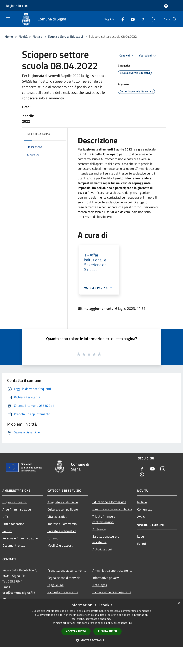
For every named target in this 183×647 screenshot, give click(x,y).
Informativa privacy (105, 577)
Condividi (127, 55)
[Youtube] (131, 19)
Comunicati (145, 509)
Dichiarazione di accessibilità (111, 592)
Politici (7, 531)
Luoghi (141, 536)
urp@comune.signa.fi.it (18, 592)
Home (9, 36)
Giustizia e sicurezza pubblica (112, 509)
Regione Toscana (17, 5)
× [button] (178, 603)
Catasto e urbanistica (61, 531)
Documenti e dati (14, 545)
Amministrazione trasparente (112, 570)
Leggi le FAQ (55, 584)
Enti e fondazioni (13, 523)
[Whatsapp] (151, 19)
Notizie (37, 36)
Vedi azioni (148, 55)
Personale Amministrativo (20, 538)
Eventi (141, 543)
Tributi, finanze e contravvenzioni (103, 519)
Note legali (99, 584)
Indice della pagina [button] (38, 134)
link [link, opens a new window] (130, 623)
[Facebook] (121, 19)
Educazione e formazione (109, 502)
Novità (23, 36)
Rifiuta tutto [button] (107, 631)
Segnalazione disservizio (63, 577)
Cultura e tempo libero (62, 509)
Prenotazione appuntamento (66, 570)
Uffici (5, 516)
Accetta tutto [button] (76, 631)
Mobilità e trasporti (60, 545)
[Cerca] (174, 19)
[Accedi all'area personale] (165, 5)
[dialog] (91, 623)
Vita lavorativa (57, 516)
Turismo (52, 538)
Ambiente (99, 529)
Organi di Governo (14, 502)
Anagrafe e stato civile (62, 502)
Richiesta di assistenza (62, 592)
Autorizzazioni (102, 549)
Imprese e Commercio (62, 523)
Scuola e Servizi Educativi (66, 36)
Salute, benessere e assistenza (105, 539)
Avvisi (141, 516)
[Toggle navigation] (8, 18)
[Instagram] (141, 19)
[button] (91, 640)
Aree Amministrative (16, 509)
